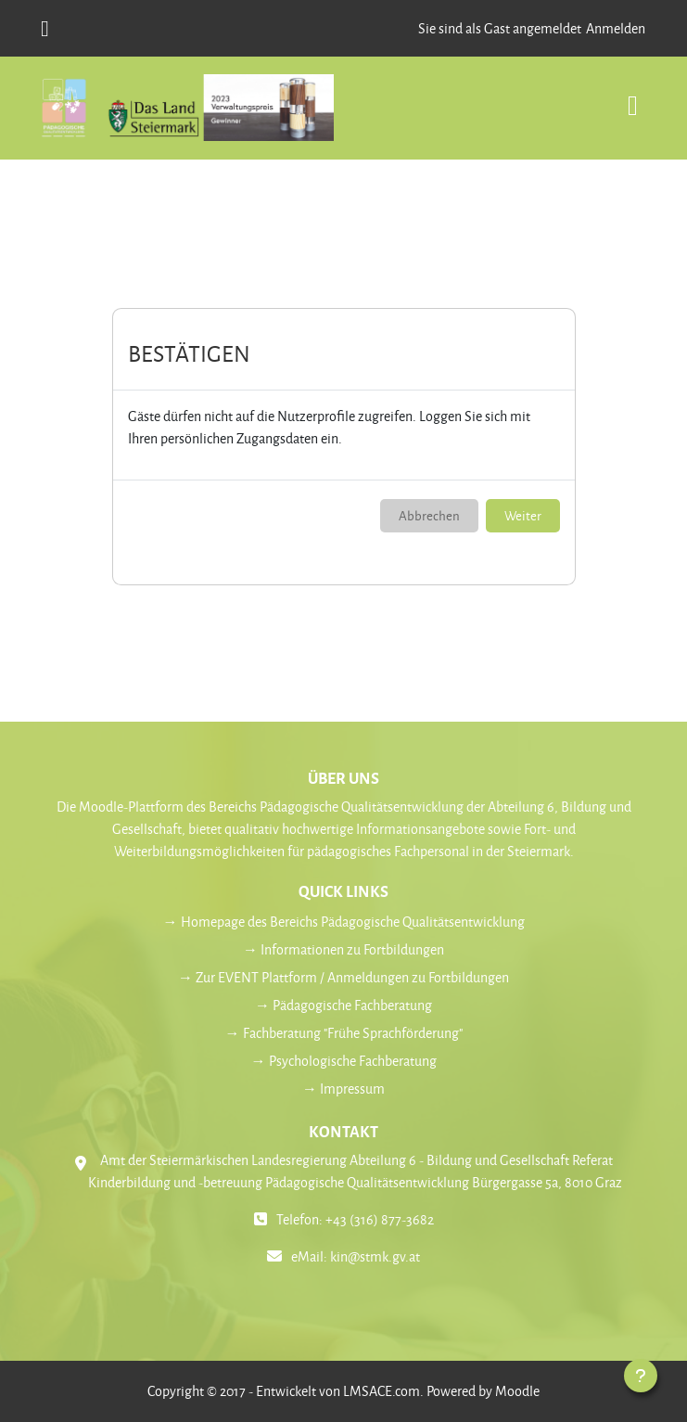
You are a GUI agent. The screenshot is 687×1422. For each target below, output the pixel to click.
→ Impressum (343, 1088)
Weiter (522, 515)
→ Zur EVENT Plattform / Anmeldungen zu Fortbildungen (343, 977)
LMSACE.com (381, 1391)
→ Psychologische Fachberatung (344, 1060)
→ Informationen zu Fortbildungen (343, 949)
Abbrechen (429, 515)
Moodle (517, 1391)
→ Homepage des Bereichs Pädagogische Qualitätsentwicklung (344, 921)
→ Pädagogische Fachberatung (343, 1005)
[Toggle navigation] (633, 96)
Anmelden (615, 28)
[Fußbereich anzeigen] (640, 1375)
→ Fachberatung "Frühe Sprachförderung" (344, 1033)
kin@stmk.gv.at (375, 1256)
